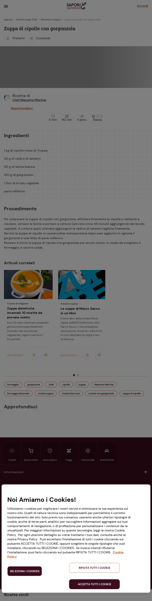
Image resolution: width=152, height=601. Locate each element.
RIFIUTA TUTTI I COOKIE (94, 568)
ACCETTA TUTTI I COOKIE (94, 584)
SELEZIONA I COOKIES (24, 571)
